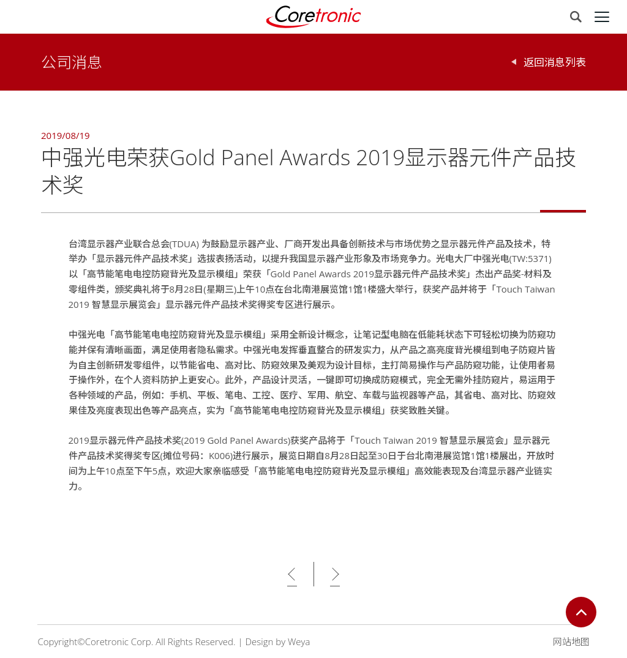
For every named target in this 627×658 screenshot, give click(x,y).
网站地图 (571, 641)
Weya (299, 641)
